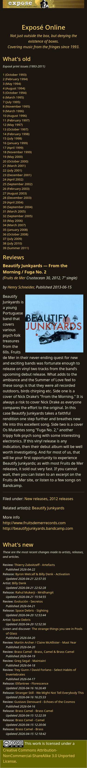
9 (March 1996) (13, 111)
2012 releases (61, 498)
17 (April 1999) (13, 148)
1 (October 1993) (14, 75)
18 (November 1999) (17, 152)
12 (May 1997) (13, 125)
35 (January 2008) (15, 230)
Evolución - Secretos (28, 601)
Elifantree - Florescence (31, 683)
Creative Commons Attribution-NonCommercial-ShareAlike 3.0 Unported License (39, 756)
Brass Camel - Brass (29, 729)
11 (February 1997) (16, 120)
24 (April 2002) (13, 179)
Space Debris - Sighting (31, 610)
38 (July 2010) (12, 243)
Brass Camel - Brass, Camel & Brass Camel (44, 652)
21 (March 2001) (14, 166)
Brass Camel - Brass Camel (34, 711)
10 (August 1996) (15, 116)
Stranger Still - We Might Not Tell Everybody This (49, 693)
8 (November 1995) (16, 106)
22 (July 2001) (12, 170)
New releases (35, 498)
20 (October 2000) (15, 161)
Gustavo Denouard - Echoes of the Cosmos (44, 702)
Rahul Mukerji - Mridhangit (34, 592)
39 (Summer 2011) (16, 248)
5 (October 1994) (14, 93)
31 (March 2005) (14, 211)
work (36, 743)
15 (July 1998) (12, 138)
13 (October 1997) (15, 129)
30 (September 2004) (17, 207)
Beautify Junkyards (48, 508)
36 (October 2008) (15, 234)
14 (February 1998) (16, 134)
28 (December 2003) (17, 198)
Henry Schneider (21, 287)
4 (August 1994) (14, 88)
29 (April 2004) (13, 202)
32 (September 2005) (17, 216)
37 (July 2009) (12, 239)
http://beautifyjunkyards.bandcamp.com (38, 528)
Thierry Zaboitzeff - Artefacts (34, 565)
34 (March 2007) (14, 225)
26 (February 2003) (16, 189)
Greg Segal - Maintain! (30, 661)
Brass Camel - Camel (29, 720)
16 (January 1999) (15, 143)
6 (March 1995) (13, 97)
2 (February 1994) (15, 79)
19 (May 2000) (13, 157)
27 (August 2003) (15, 193)
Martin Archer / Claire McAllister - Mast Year (45, 642)
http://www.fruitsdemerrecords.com (34, 522)
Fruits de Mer (15, 277)
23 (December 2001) (17, 175)
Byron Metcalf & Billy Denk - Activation (42, 574)
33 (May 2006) (13, 221)
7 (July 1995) (11, 102)
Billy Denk (19, 583)
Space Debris (21, 620)
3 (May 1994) (12, 84)
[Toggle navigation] (14, 14)
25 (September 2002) (17, 184)
